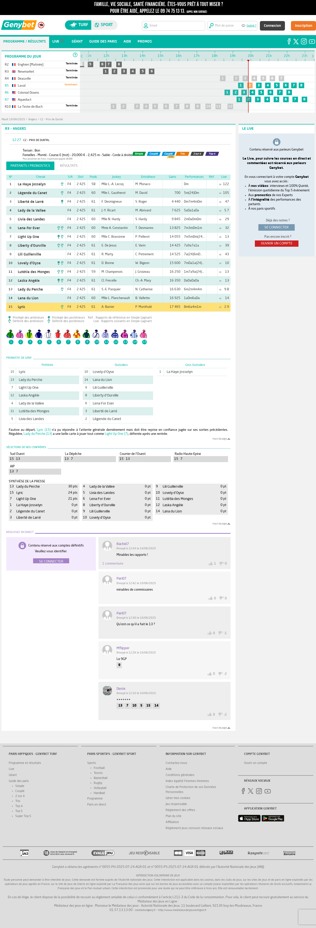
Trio (17, 801)
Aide (169, 769)
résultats (69, 166)
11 (218, 106)
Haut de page (220, 439)
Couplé (20, 791)
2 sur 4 (20, 796)
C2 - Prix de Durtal (51, 119)
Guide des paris (19, 781)
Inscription (303, 26)
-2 (225, 674)
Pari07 (121, 578)
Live (11, 769)
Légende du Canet (32, 193)
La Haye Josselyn (32, 184)
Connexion (272, 26)
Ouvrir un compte (255, 763)
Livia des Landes (31, 219)
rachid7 (123, 544)
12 (230, 106)
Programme (95, 798)
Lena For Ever (29, 228)
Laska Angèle (29, 281)
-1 (225, 633)
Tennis (98, 773)
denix (121, 689)
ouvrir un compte (276, 243)
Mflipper (123, 648)
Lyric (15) (44, 430)
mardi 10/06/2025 (13, 119)
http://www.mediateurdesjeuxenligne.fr (182, 910)
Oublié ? (251, 26)
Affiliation (172, 822)
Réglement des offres (180, 810)
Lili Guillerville (29, 254)
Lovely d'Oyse (29, 263)
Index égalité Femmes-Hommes (187, 781)
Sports (91, 763)
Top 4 (19, 806)
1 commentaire (112, 563)
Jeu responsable (176, 804)
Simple (19, 786)
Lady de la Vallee (32, 210)
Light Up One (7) (116, 434)
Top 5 (19, 811)
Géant (13, 775)
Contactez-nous (176, 763)
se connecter (276, 227)
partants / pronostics (30, 166)
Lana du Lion (28, 298)
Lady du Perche (30, 289)
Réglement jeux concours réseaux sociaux (194, 828)
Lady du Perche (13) (38, 434)
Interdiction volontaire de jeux (158, 875)
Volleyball (100, 788)
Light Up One (28, 237)
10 (208, 106)
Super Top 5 (23, 816)
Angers (32, 119)
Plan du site (173, 816)
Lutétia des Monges (34, 272)
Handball (99, 793)
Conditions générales (180, 775)
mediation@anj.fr (145, 910)
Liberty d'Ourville (32, 245)
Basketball (101, 778)
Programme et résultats (25, 763)
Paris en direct (96, 804)
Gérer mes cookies (178, 798)
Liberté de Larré (31, 202)
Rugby (98, 783)
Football (99, 768)
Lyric (21, 307)
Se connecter (51, 561)
